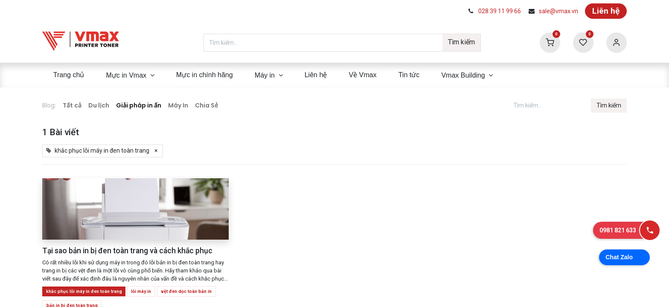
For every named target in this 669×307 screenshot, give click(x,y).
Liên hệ (606, 11)
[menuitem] (68, 75)
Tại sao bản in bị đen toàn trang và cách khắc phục (127, 250)
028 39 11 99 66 (499, 11)
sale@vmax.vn (558, 11)
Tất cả (72, 105)
